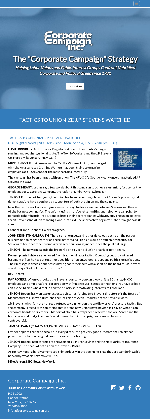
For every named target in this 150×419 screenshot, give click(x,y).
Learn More (75, 86)
